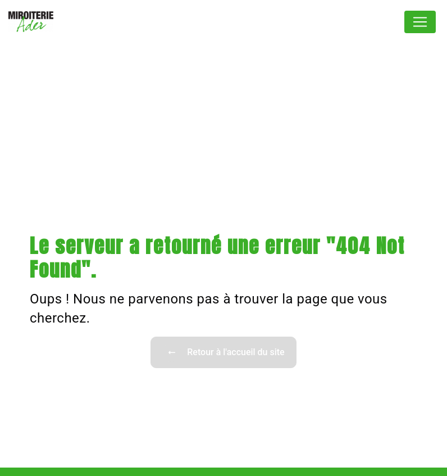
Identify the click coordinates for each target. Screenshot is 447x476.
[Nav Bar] (420, 22)
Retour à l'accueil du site (223, 352)
